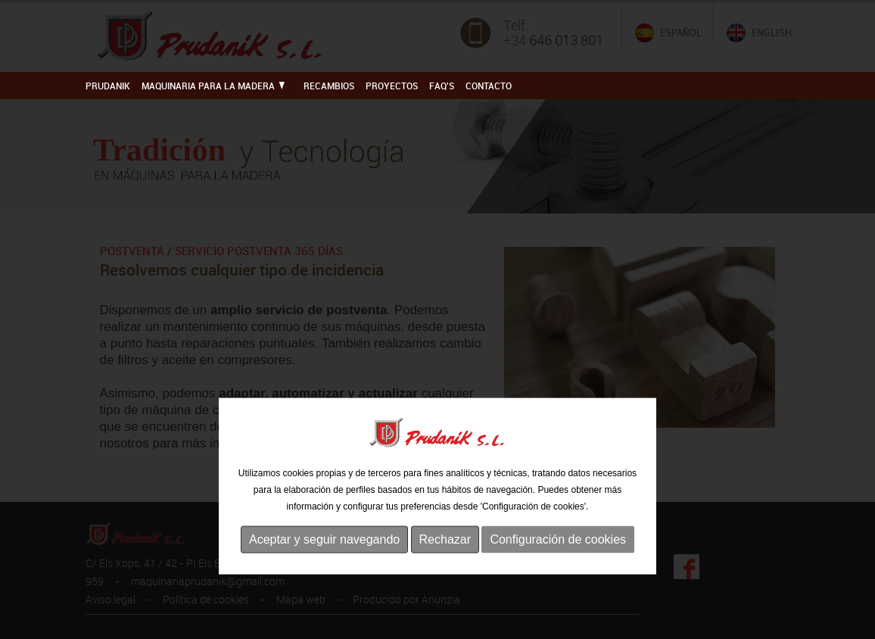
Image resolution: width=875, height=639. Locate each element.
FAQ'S (441, 85)
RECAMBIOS (329, 85)
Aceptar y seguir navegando (324, 566)
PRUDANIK (108, 85)
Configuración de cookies (558, 566)
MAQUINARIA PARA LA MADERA (213, 85)
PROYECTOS (392, 85)
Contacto (489, 85)
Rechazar (445, 566)
